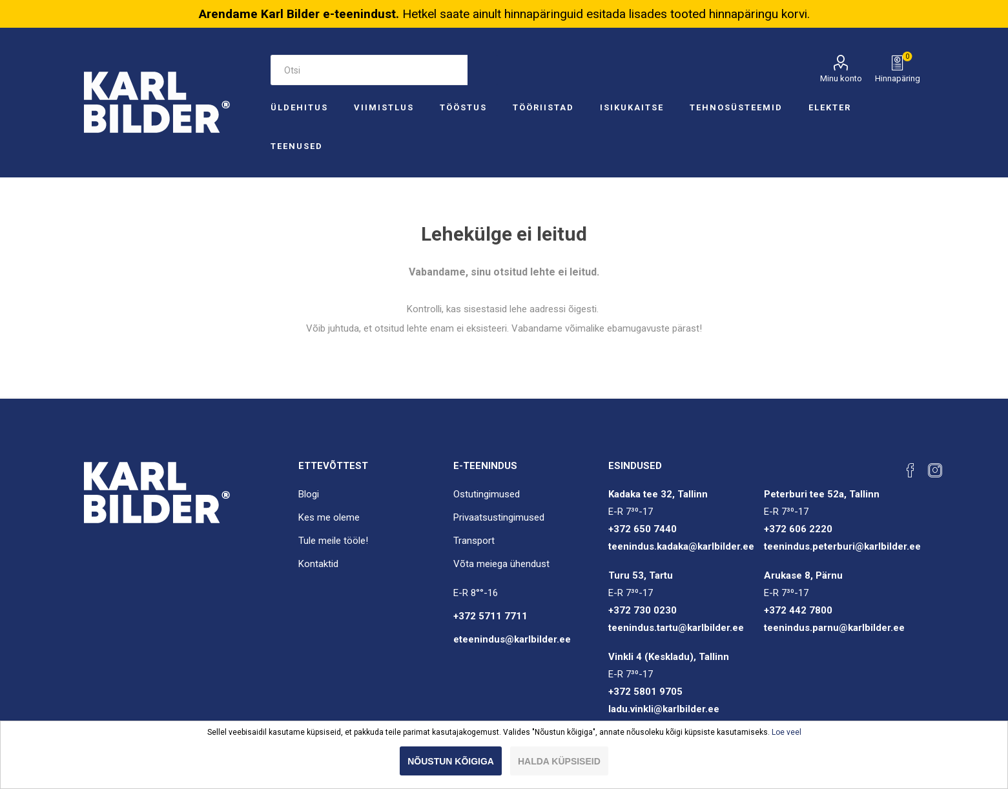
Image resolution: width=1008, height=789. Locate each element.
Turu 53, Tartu (640, 575)
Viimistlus (384, 107)
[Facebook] (910, 470)
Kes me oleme (329, 517)
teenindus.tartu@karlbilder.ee (676, 628)
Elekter (829, 107)
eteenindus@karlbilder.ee (512, 639)
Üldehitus (299, 107)
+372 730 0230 (642, 610)
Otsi (483, 70)
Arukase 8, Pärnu (803, 575)
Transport (474, 540)
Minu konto (841, 78)
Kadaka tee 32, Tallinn (658, 494)
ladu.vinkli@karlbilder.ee (663, 709)
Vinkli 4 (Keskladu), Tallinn (668, 657)
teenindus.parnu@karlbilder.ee (834, 628)
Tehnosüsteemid (736, 107)
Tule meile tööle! (333, 540)
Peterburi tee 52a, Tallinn (821, 494)
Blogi (308, 494)
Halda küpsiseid (559, 761)
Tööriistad (543, 107)
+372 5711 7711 (490, 616)
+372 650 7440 (642, 529)
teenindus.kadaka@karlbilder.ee (681, 546)
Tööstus (463, 107)
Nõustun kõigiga (450, 761)
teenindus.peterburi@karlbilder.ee (842, 546)
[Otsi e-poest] (369, 70)
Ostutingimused (486, 494)
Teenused (297, 146)
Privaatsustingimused (498, 517)
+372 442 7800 (798, 610)
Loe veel (786, 732)
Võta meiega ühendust (501, 564)
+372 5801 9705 (645, 691)
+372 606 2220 (798, 529)
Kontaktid (318, 564)
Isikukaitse (632, 107)
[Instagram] (935, 470)
